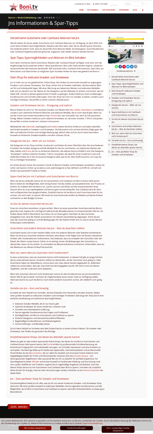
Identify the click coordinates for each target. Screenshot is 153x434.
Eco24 (49, 344)
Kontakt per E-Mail (87, 4)
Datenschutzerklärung (92, 423)
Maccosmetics (35, 353)
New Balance (87, 109)
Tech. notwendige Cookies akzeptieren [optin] (118, 429)
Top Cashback (93, 10)
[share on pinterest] (124, 66)
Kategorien (124, 10)
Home (81, 10)
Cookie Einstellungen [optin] (76, 428)
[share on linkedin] (132, 66)
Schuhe (53, 115)
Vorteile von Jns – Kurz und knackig (127, 140)
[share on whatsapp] (116, 66)
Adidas (77, 109)
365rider (35, 361)
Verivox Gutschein (91, 370)
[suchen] (142, 4)
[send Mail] (135, 66)
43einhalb (30, 126)
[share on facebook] (120, 66)
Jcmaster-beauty (80, 356)
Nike (71, 109)
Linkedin (120, 4)
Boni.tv (11, 17)
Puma (28, 151)
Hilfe (135, 10)
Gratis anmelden (19, 407)
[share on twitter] (128, 66)
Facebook (117, 4)
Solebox (54, 126)
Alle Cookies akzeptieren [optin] (35, 428)
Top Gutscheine (109, 10)
